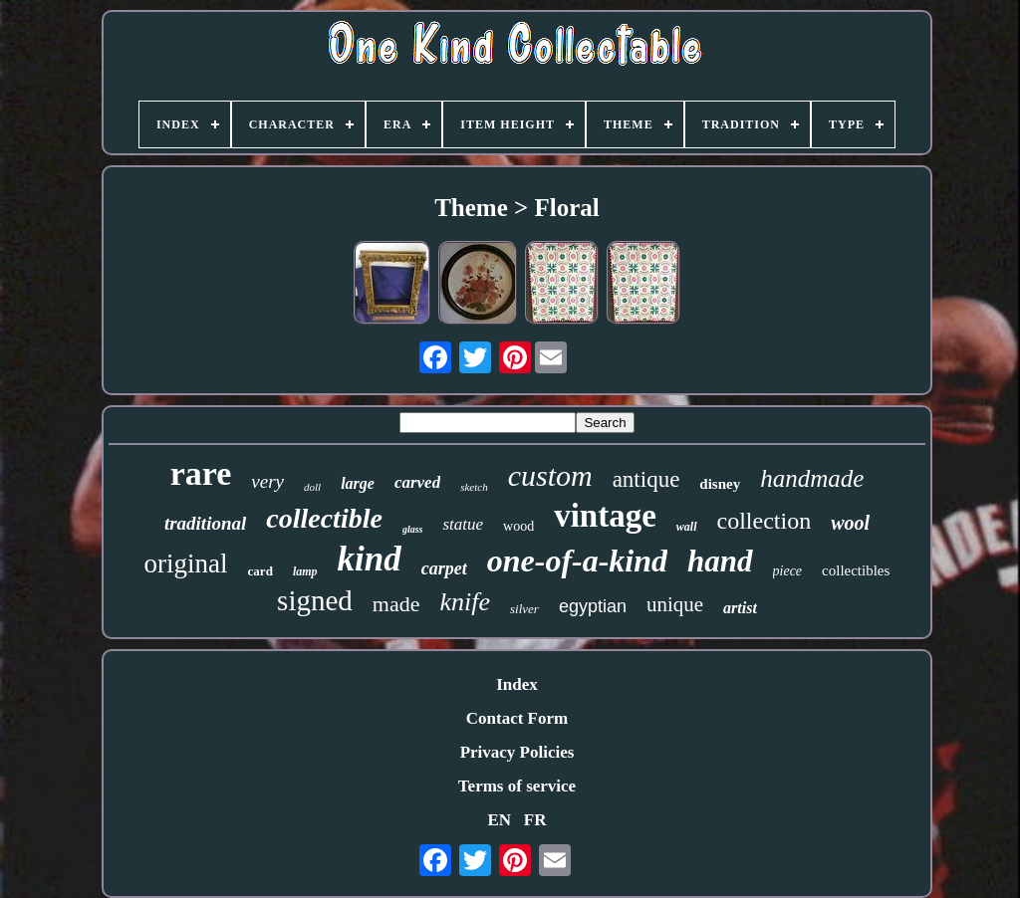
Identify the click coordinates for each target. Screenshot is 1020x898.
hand (719, 561)
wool (850, 523)
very (267, 481)
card (260, 570)
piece (788, 570)
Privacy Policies (517, 752)
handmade (812, 478)
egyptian (593, 606)
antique (646, 479)
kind (369, 559)
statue (462, 524)
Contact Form (517, 718)
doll (312, 487)
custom (550, 475)
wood (518, 526)
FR (535, 819)
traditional (205, 523)
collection (764, 521)
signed (315, 600)
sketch (473, 487)
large (358, 483)
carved (417, 482)
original (186, 563)
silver (524, 608)
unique (674, 604)
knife (464, 601)
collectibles (856, 570)
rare (201, 473)
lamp (305, 571)
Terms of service (517, 786)
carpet (444, 568)
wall (686, 527)
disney (719, 484)
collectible (324, 518)
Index (517, 684)
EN (499, 819)
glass (412, 529)
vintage (605, 516)
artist (740, 607)
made (396, 603)
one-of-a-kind (577, 560)
